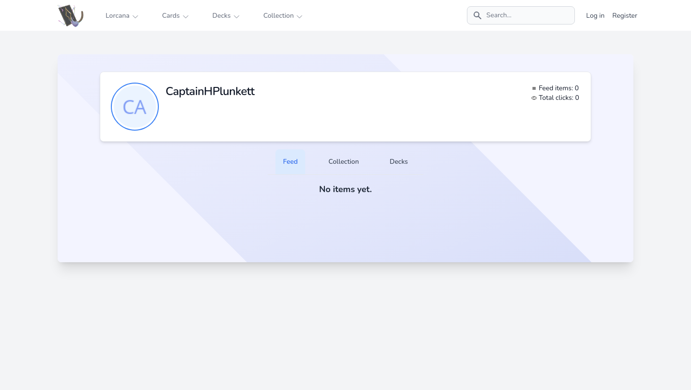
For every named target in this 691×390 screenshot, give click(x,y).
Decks (399, 161)
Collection (343, 161)
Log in (595, 15)
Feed (290, 161)
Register (624, 15)
